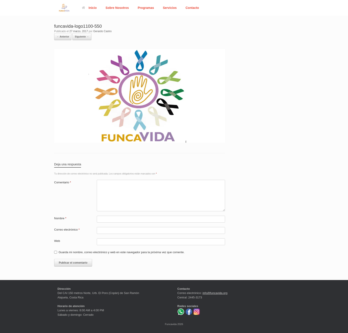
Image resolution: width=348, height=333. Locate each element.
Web (57, 241)
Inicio (89, 8)
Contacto (192, 8)
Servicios (170, 8)
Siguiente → (82, 36)
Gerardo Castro (102, 31)
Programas (146, 8)
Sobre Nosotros (117, 8)
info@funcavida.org (214, 293)
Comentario (62, 182)
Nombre (60, 218)
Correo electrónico (67, 229)
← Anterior (63, 36)
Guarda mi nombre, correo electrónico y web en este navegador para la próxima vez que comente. (121, 252)
